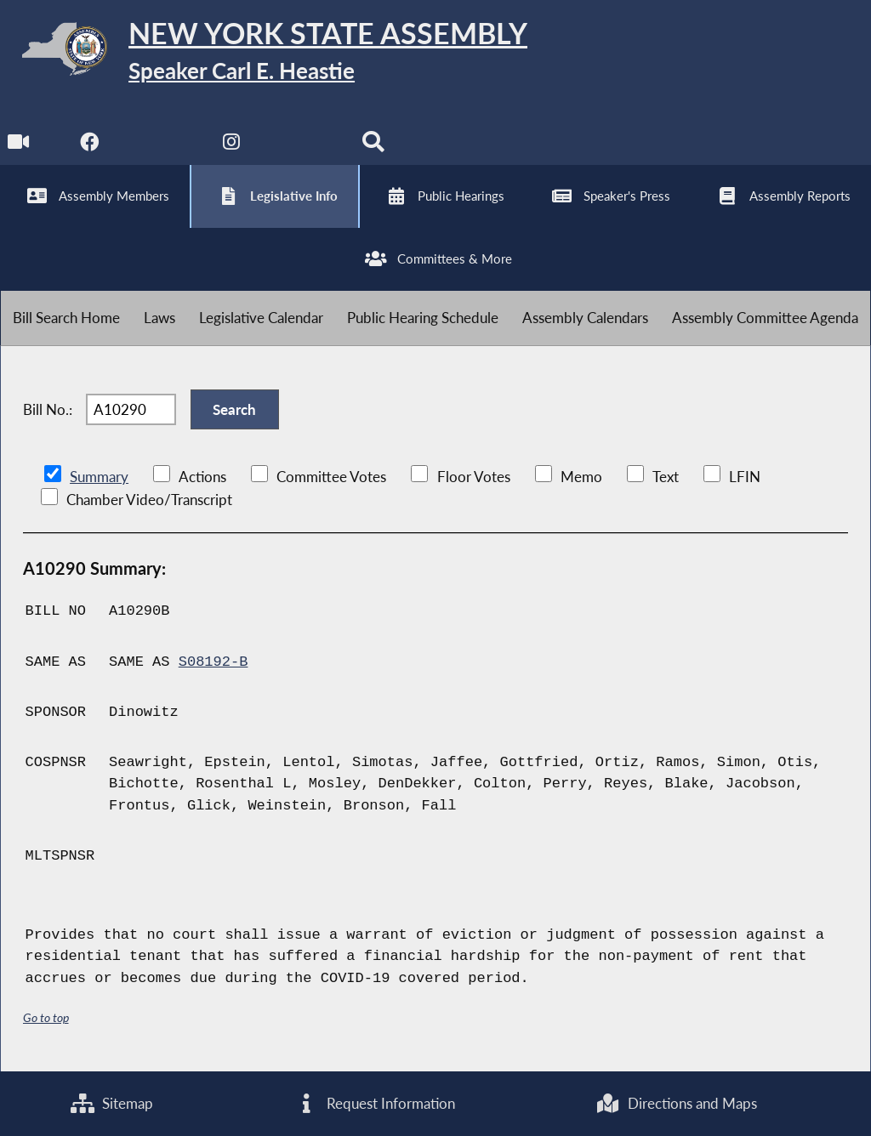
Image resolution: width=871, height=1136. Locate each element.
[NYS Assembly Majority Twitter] (161, 146)
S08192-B (213, 662)
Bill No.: (47, 409)
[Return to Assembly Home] (263, 52)
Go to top (46, 1017)
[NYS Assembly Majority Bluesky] (302, 146)
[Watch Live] (19, 146)
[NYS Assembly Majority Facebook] (90, 146)
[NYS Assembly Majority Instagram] (232, 146)
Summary (99, 477)
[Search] (373, 146)
